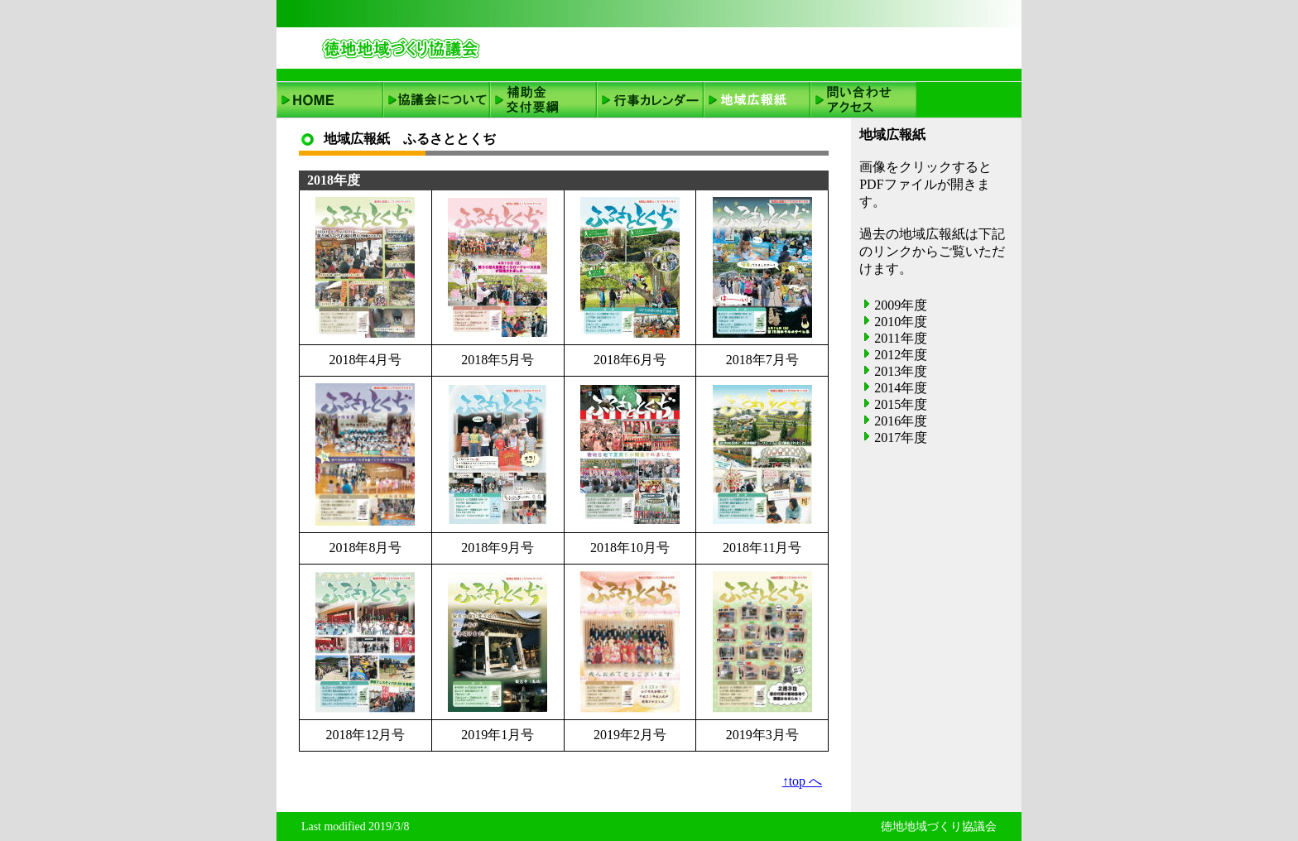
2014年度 (900, 388)
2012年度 (900, 355)
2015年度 (900, 404)
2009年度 (900, 305)
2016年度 (900, 421)
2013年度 (900, 371)
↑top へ (802, 781)
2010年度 (900, 322)
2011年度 (900, 338)
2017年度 (900, 437)
